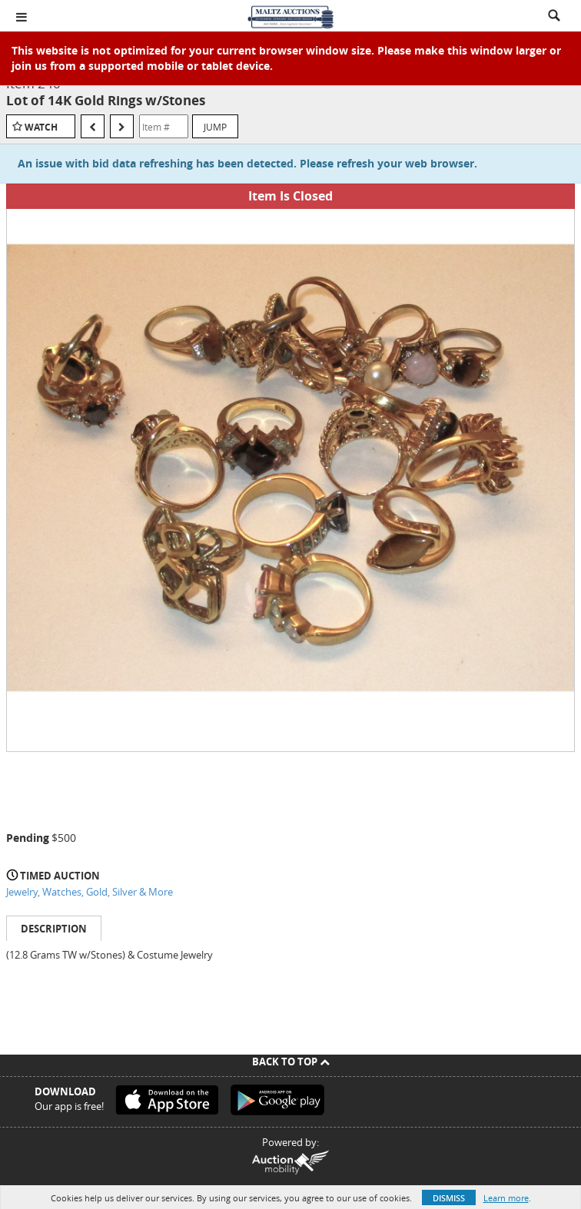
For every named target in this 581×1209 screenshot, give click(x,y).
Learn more (506, 1198)
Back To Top (291, 1061)
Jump (215, 127)
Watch (41, 127)
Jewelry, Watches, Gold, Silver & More (89, 892)
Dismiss (449, 1198)
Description (54, 929)
